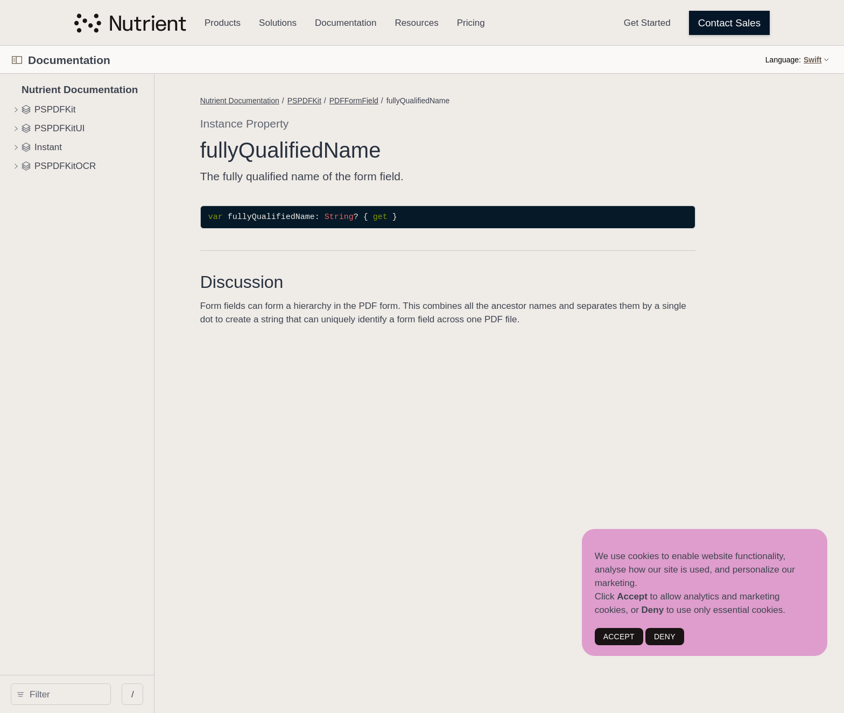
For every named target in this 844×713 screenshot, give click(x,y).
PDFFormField (489, 100)
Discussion (377, 282)
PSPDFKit (439, 100)
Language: (783, 59)
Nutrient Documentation (374, 100)
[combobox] (133, 694)
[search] (130, 694)
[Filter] (133, 694)
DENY (665, 636)
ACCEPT (619, 636)
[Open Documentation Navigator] (17, 60)
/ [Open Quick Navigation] (270, 694)
